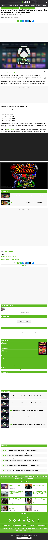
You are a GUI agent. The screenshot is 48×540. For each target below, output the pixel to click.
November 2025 (31, 7)
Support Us (21, 476)
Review (10, 259)
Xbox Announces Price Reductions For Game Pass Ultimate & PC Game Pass (20, 448)
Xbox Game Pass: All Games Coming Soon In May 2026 (16, 453)
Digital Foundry (28, 528)
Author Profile (22, 312)
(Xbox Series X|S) (8, 256)
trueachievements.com (8, 251)
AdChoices (31, 525)
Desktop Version (30, 478)
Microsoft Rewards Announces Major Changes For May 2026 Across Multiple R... (21, 467)
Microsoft (9, 7)
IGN (40, 528)
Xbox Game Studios (4, 351)
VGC (17, 530)
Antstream (2, 353)
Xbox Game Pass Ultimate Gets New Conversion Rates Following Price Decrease (21, 465)
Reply (27, 312)
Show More (24, 513)
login (25, 332)
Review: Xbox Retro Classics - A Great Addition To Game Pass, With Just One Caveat (14, 365)
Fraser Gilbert (7, 17)
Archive (16, 478)
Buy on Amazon (24, 369)
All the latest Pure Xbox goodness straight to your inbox (24, 535)
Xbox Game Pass (16, 7)
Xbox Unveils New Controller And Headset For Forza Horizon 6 (17, 455)
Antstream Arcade (10, 129)
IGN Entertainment (17, 525)
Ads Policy (44, 476)
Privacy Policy (31, 476)
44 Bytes (26, 525)
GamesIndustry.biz (22, 530)
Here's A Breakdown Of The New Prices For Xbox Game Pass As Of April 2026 (20, 460)
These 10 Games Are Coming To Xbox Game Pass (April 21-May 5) (18, 463)
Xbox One (6, 348)
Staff (9, 476)
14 (7, 412)
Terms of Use (38, 476)
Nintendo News (35, 528)
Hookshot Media (7, 525)
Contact (26, 476)
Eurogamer (44, 528)
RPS (31, 530)
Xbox (5, 7)
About (6, 476)
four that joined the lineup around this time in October (12, 72)
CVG (28, 530)
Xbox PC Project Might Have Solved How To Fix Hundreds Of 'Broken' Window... (21, 470)
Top (2, 476)
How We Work (14, 476)
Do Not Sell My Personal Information (39, 525)
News (2, 7)
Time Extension (20, 528)
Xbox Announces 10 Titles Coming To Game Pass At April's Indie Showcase (20, 450)
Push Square (13, 528)
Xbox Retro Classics (23, 7)
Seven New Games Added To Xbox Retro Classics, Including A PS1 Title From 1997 (24, 11)
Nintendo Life (7, 528)
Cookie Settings (22, 478)
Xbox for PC (3, 348)
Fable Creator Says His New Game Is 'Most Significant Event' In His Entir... (19, 458)
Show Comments (24, 321)
